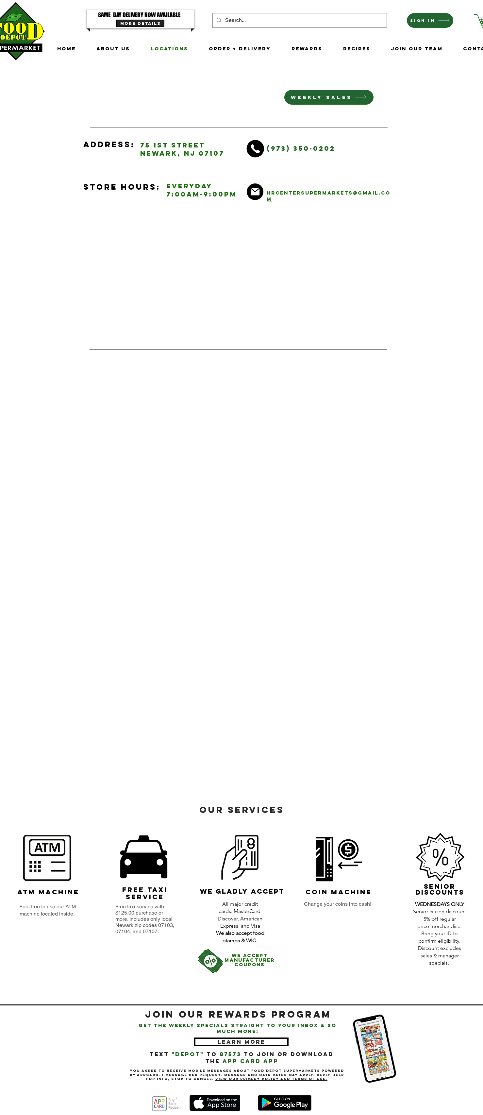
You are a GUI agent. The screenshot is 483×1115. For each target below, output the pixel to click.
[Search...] (299, 20)
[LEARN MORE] (241, 1042)
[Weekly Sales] (329, 97)
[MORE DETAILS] (140, 23)
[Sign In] (430, 20)
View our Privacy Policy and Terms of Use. (271, 1079)
